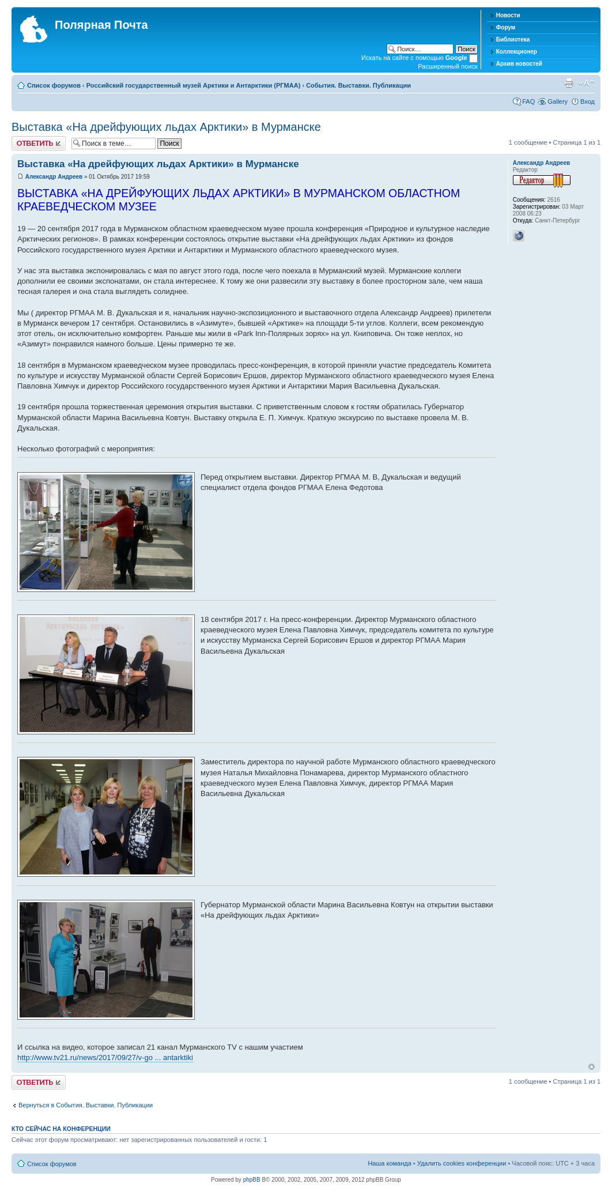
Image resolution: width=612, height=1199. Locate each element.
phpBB (251, 1180)
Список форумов (54, 85)
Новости (508, 15)
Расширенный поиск (448, 66)
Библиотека (513, 39)
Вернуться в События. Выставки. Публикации (85, 1105)
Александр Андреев (53, 177)
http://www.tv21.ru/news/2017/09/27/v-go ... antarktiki (105, 1057)
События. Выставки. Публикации (358, 85)
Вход (587, 101)
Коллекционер (516, 51)
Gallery (557, 101)
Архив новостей (519, 64)
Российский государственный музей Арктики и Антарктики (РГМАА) (193, 85)
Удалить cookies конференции (462, 1163)
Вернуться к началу (591, 1067)
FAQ (528, 101)
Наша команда (389, 1163)
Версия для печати (568, 83)
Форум (505, 27)
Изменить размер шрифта (586, 83)
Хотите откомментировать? (39, 143)
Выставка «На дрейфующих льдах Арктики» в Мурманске (166, 126)
